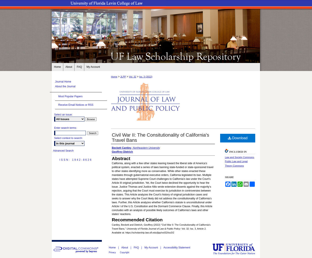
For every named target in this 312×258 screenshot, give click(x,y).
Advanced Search (63, 150)
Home (114, 76)
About (125, 247)
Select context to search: (68, 138)
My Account (152, 247)
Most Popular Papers (70, 96)
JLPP (123, 76)
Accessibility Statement (177, 247)
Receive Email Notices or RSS (75, 104)
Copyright (124, 252)
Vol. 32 (132, 76)
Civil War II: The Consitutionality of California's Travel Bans (160, 137)
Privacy (113, 252)
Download (238, 138)
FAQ (137, 247)
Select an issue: (63, 114)
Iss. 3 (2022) (145, 76)
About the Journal (65, 86)
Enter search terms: (65, 127)
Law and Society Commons (239, 157)
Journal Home (63, 81)
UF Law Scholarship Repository (156, 56)
